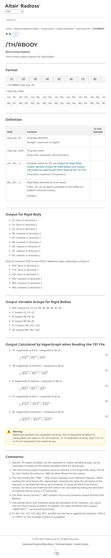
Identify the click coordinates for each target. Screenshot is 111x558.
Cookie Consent (81, 544)
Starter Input (47, 28)
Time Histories (83, 28)
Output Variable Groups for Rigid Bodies (49, 167)
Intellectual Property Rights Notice (38, 544)
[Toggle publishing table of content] (16, 34)
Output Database (64, 28)
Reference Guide (26, 28)
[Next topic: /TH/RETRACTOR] (10, 34)
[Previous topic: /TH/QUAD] (7, 34)
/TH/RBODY (98, 28)
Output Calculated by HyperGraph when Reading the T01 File (56, 168)
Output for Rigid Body (69, 163)
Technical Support (64, 544)
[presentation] (32, 358)
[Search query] (54, 20)
